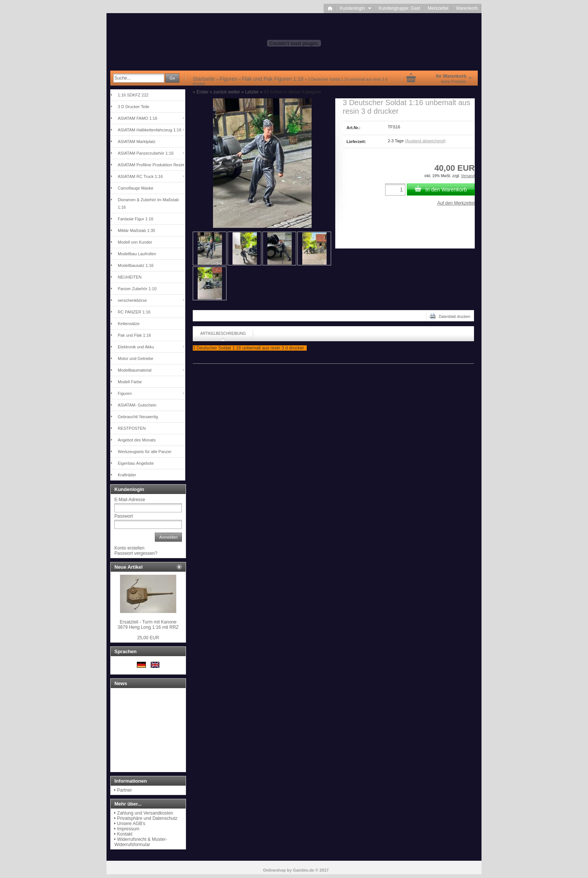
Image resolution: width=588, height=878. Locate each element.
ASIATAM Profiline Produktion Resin (151, 165)
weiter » (236, 92)
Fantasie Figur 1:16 (135, 219)
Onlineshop (274, 870)
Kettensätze (129, 323)
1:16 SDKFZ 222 (133, 95)
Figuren (125, 393)
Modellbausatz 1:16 (135, 265)
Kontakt (124, 834)
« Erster (200, 92)
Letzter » (253, 92)
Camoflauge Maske (135, 188)
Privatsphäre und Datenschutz (147, 818)
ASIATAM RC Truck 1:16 (140, 176)
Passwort (123, 516)
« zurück (218, 92)
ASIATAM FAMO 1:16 (137, 118)
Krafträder (127, 475)
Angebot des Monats (137, 440)
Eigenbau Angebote (136, 463)
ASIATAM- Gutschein (137, 405)
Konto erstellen (129, 548)
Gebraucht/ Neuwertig (138, 416)
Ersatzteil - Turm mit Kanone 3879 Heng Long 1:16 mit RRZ (148, 624)
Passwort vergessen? (136, 553)
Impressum (128, 828)
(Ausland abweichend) (425, 141)
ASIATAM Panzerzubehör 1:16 (146, 153)
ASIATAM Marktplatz (136, 141)
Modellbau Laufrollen (137, 254)
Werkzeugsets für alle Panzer (144, 451)
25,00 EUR (148, 637)
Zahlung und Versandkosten (145, 813)
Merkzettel (438, 8)
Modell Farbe (130, 382)
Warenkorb (467, 8)
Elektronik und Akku (136, 347)
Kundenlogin (355, 8)
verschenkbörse (132, 300)
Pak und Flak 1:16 (134, 335)
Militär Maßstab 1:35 (136, 230)
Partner (124, 790)
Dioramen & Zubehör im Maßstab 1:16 (148, 203)
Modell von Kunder (135, 242)
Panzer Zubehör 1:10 (137, 288)
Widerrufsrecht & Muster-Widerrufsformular (140, 842)
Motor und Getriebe (135, 358)
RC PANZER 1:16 (134, 312)
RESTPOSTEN (132, 428)
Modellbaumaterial (135, 370)
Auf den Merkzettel (456, 203)
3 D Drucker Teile (133, 106)
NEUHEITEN (130, 277)
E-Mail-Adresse (129, 499)
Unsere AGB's (131, 823)
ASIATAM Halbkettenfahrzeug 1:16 (150, 130)
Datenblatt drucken (450, 316)
